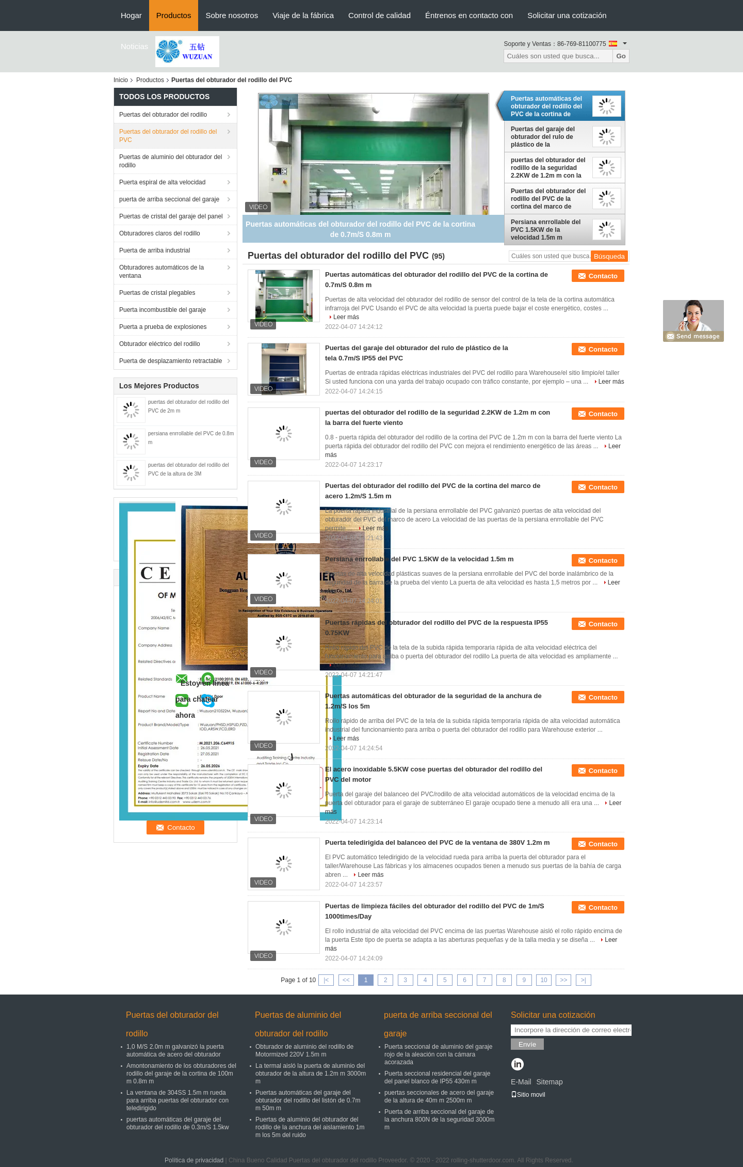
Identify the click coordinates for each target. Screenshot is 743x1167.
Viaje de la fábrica (303, 15)
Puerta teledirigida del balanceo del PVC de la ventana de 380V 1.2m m (437, 842)
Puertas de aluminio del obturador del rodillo (170, 161)
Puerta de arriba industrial (154, 250)
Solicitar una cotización (566, 15)
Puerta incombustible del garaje (162, 309)
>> (563, 980)
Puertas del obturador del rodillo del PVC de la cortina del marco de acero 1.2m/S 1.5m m (548, 198)
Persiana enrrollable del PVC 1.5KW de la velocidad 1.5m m (545, 229)
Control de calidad (379, 15)
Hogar (131, 15)
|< (326, 980)
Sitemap (549, 1082)
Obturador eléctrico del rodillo (159, 344)
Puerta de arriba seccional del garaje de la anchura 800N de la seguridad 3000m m (439, 1119)
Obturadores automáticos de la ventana (161, 271)
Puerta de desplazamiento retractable (170, 361)
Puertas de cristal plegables (157, 292)
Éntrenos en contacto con (469, 15)
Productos (173, 15)
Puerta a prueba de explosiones (162, 326)
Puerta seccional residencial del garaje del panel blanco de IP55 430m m (437, 1077)
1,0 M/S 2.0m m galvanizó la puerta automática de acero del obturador (175, 1050)
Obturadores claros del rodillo (159, 233)
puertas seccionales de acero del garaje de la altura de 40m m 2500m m (439, 1096)
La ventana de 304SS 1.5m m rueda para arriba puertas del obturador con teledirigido (177, 1100)
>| (583, 980)
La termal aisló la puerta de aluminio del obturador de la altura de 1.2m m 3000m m (310, 1073)
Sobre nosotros (231, 15)
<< (346, 980)
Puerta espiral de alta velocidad (162, 182)
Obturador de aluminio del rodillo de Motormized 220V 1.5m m (304, 1050)
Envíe (527, 1044)
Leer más (346, 317)
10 (543, 980)
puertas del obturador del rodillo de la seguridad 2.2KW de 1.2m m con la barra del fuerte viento (548, 167)
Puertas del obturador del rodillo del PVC (168, 136)
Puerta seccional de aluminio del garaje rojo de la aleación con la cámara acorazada (438, 1054)
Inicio (121, 80)
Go (621, 56)
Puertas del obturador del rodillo (163, 114)
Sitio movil (528, 1094)
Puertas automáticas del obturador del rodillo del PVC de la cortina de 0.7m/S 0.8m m (546, 106)
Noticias (134, 46)
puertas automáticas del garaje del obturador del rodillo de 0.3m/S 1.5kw (177, 1123)
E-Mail (521, 1082)
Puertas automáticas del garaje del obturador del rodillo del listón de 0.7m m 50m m (307, 1100)
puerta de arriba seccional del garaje (169, 199)
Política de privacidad (194, 1160)
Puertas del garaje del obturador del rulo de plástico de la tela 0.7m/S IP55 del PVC (547, 136)
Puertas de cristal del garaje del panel (171, 216)
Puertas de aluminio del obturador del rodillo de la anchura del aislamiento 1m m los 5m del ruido (309, 1127)
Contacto (603, 276)
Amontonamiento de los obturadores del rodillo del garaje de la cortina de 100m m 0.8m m (181, 1073)
